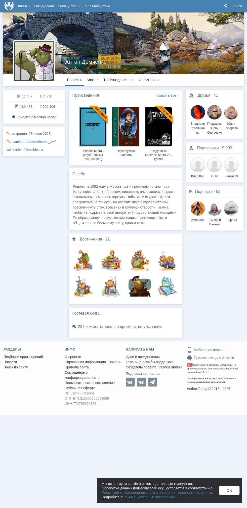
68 (218, 191)
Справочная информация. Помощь (93, 362)
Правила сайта (77, 367)
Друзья (203, 95)
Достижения (91, 239)
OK (229, 490)
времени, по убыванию (141, 327)
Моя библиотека (97, 6)
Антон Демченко (86, 62)
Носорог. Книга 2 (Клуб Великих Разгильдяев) (93, 155)
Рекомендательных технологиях (149, 497)
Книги (24, 6)
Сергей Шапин (170, 367)
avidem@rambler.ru (27, 149)
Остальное (149, 80)
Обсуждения (44, 6)
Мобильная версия (205, 350)
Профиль (74, 80)
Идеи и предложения (143, 357)
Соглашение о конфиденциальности (82, 375)
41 (216, 95)
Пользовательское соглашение (90, 383)
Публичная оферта (80, 388)
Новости (10, 362)
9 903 (227, 148)
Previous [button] (72, 132)
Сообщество (69, 6)
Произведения (85, 95)
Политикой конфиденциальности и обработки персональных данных (157, 493)
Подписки (204, 191)
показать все (166, 95)
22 (107, 239)
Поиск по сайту (15, 367)
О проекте (73, 357)
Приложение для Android (210, 357)
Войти (237, 6)
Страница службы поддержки (149, 362)
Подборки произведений (23, 357)
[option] (93, 133)
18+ (190, 364)
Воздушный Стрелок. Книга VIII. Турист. (158, 155)
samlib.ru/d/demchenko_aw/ (34, 142)
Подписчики (208, 148)
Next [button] (178, 132)
